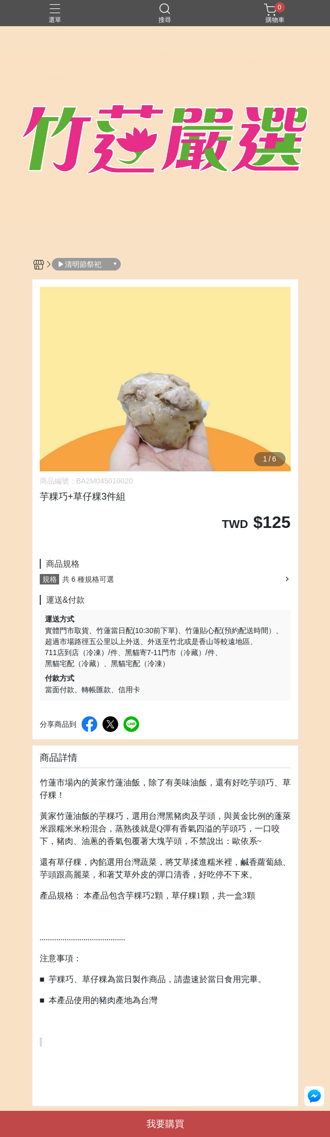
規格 (49, 579)
